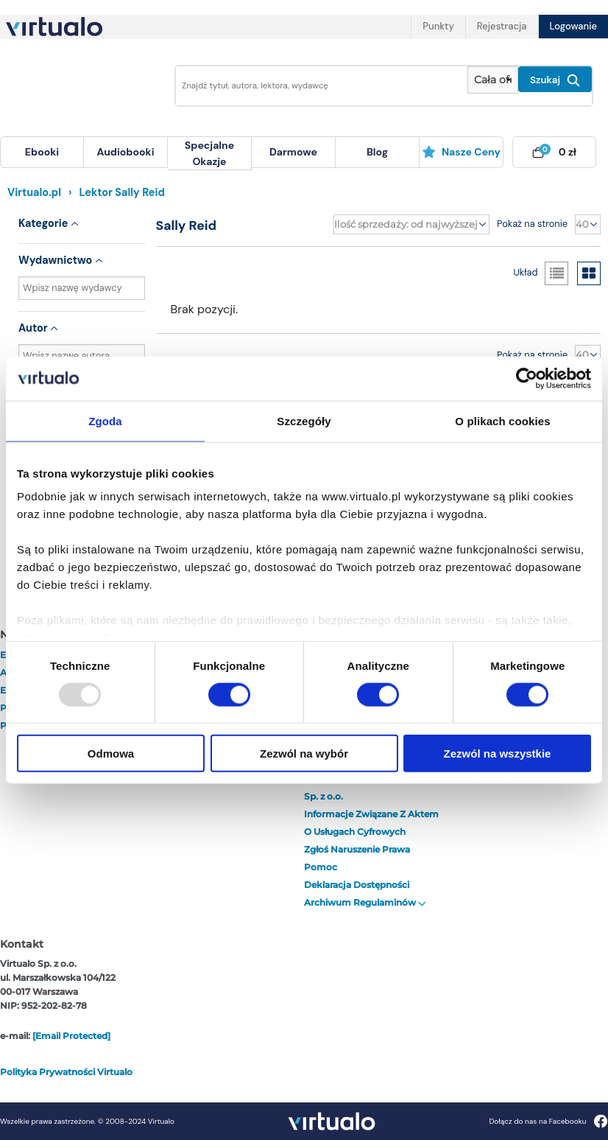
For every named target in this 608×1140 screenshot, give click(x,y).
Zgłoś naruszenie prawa (357, 849)
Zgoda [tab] (105, 420)
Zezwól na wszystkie (497, 753)
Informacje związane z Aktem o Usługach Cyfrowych (371, 822)
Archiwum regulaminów (365, 902)
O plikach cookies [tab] (502, 420)
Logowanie (573, 26)
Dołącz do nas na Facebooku (548, 1121)
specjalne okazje (209, 153)
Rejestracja (502, 26)
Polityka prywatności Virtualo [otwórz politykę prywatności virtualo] (66, 1071)
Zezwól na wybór (304, 753)
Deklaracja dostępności (356, 884)
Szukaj (555, 80)
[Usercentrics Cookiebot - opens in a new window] (526, 378)
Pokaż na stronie (532, 223)
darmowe (293, 151)
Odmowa (111, 753)
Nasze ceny (461, 151)
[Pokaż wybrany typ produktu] (492, 80)
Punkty (438, 26)
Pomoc (320, 867)
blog (377, 151)
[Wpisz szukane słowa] (317, 85)
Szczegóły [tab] (303, 420)
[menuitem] (42, 152)
